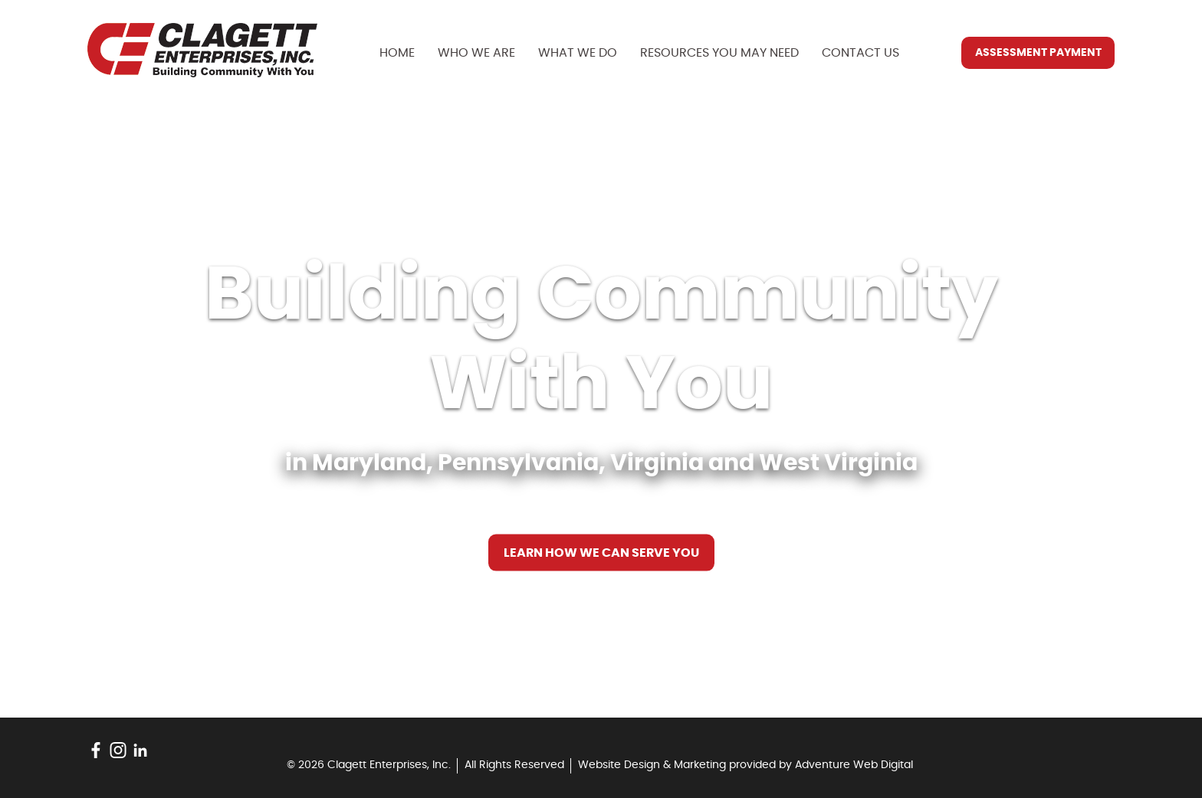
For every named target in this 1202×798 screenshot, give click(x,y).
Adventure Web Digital (854, 765)
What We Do (577, 53)
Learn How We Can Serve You (601, 553)
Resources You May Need (719, 53)
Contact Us (860, 53)
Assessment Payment (1038, 52)
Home (397, 53)
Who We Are (476, 53)
